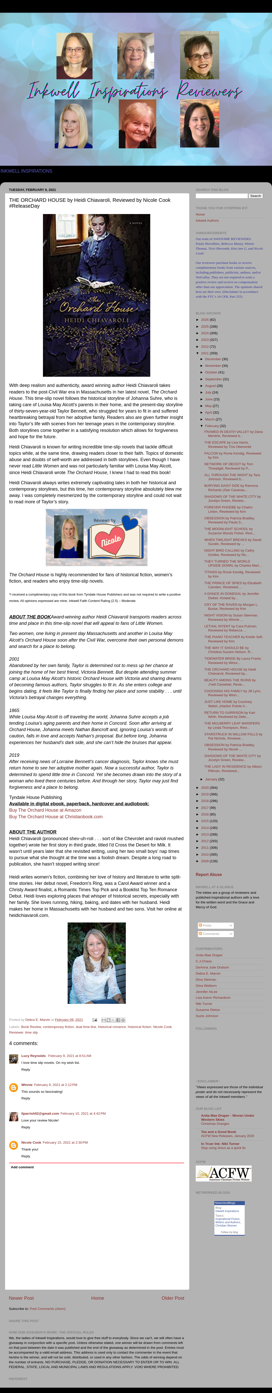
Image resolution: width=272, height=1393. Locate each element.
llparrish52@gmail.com (40, 1113)
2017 (205, 808)
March (210, 419)
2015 (205, 821)
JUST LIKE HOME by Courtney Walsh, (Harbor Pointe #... (228, 704)
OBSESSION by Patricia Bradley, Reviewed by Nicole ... (229, 747)
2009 (205, 861)
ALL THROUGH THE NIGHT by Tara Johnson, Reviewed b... (232, 477)
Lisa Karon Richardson (213, 998)
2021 (205, 353)
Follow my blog (229, 1232)
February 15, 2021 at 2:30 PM (65, 1142)
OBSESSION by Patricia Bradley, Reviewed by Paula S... (229, 520)
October (211, 372)
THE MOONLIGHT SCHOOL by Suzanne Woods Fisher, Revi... (229, 531)
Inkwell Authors (207, 220)
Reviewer (16, 1032)
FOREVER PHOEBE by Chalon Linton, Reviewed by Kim (228, 509)
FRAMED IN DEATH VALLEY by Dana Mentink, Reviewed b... (233, 434)
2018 (205, 801)
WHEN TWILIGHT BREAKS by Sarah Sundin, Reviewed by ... (233, 542)
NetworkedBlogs (225, 1202)
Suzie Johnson (207, 1016)
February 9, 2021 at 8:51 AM (69, 1056)
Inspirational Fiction (228, 1218)
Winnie (27, 1085)
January (211, 779)
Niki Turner (204, 1004)
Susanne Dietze (208, 1010)
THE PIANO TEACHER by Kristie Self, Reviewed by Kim (233, 639)
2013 (205, 834)
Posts (205, 925)
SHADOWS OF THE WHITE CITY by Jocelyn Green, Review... (232, 499)
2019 (205, 794)
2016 (205, 814)
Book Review (31, 1027)
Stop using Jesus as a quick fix (223, 1148)
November (213, 366)
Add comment (22, 1167)
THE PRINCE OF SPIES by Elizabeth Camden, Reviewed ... (233, 585)
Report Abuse (209, 874)
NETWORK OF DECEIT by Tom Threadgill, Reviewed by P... (228, 466)
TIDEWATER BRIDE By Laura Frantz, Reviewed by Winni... (233, 660)
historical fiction (139, 1027)
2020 (205, 788)
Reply (25, 1069)
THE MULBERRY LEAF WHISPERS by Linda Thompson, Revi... (232, 725)
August (211, 386)
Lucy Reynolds (34, 1056)
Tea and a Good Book (218, 1132)
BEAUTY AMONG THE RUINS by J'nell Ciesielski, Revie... (230, 682)
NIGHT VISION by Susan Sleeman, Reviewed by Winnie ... (231, 617)
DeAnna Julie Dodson (212, 967)
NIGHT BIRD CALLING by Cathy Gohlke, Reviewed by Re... (229, 552)
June (209, 399)
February (212, 426)
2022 (205, 347)
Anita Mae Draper (209, 955)
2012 (205, 841)
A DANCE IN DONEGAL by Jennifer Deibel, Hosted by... (231, 596)
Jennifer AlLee (207, 992)
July (208, 392)
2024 (205, 333)
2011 (205, 848)
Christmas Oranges (215, 1124)
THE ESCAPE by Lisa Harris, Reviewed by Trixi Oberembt (227, 444)
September (214, 379)
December (213, 359)
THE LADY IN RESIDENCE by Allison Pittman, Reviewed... (233, 769)
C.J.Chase (204, 961)
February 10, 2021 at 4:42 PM (83, 1113)
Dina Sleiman (206, 979)
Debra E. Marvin (208, 973)
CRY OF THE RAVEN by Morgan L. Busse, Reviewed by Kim (231, 607)
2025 (205, 326)
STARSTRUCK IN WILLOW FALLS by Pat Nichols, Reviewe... (233, 736)
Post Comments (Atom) (48, 1309)
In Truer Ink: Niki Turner (220, 1144)
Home (97, 1298)
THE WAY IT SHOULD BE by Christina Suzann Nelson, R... (228, 650)
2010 (205, 854)
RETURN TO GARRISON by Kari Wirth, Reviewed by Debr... (229, 715)
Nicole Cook (162, 1027)
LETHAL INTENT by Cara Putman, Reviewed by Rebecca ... (230, 628)
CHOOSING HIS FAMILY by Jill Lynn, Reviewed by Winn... (232, 693)
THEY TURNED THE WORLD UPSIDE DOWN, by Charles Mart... (233, 563)
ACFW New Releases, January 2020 (227, 1136)
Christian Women (226, 1225)
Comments (209, 934)
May (209, 406)
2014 (205, 828)
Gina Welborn (206, 986)
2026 (205, 320)
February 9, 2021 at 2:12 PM (55, 1085)
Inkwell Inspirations (227, 1211)
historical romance (112, 1027)
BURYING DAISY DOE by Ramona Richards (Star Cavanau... (231, 488)
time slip (31, 1032)
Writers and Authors (228, 1222)
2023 (205, 340)
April (209, 412)
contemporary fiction (58, 1027)
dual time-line (86, 1027)
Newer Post (21, 1298)
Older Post (173, 1298)
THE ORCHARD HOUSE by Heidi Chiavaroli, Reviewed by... (230, 671)
